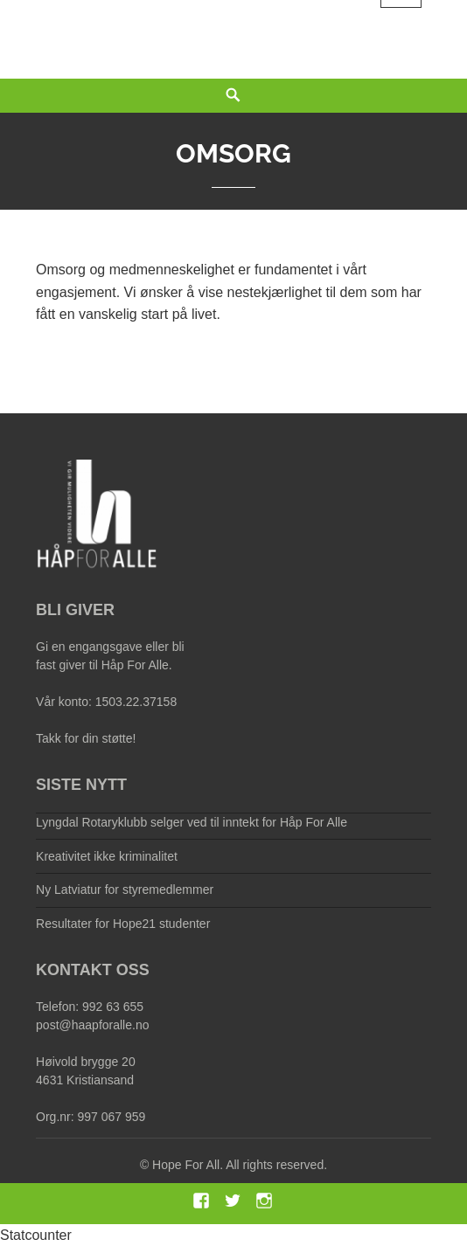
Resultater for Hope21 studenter (123, 924)
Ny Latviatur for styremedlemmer (124, 889)
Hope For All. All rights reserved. (239, 1165)
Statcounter (36, 1235)
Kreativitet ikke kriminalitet (107, 856)
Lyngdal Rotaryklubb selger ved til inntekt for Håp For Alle (191, 822)
